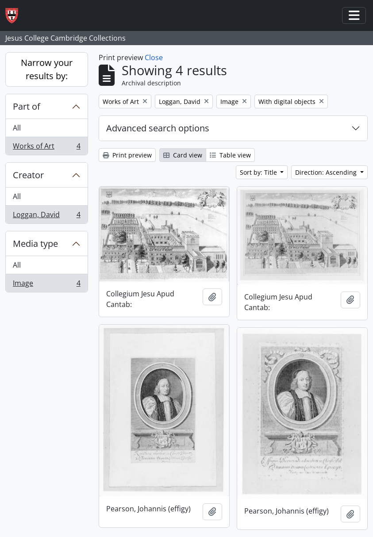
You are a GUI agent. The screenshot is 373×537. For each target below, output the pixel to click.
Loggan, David (46, 216)
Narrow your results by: (47, 69)
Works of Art (46, 148)
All (17, 128)
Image (46, 285)
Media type (35, 243)
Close (154, 57)
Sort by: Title (259, 172)
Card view (182, 155)
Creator (28, 175)
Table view (230, 155)
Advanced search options (157, 128)
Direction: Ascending (326, 172)
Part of (26, 106)
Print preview (127, 155)
